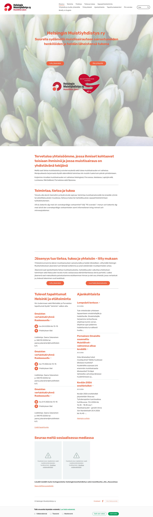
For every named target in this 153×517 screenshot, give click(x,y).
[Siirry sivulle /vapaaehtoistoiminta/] (104, 230)
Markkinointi (67, 514)
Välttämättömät (40, 514)
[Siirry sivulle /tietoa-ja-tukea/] (76, 230)
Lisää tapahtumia (42, 427)
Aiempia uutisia (83, 418)
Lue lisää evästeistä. (67, 509)
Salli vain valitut (99, 514)
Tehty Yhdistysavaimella (111, 501)
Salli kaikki (113, 514)
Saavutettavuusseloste (44, 486)
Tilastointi (54, 514)
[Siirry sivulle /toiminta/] (48, 230)
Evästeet (97, 501)
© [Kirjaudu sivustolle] (35, 501)
